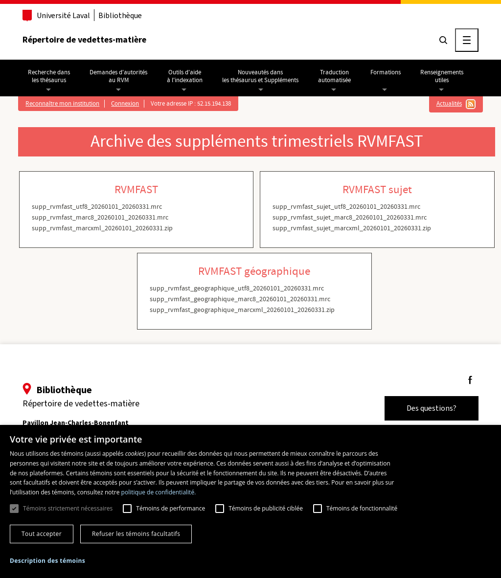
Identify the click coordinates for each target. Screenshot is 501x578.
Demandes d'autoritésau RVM (118, 76)
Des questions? (431, 408)
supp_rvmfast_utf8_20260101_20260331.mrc (97, 207)
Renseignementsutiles (441, 76)
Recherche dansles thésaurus (49, 76)
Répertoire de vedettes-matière (84, 39)
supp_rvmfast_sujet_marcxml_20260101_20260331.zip (352, 228)
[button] (47, 561)
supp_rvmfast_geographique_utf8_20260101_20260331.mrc (237, 288)
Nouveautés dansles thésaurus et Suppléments (260, 76)
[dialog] (250, 501)
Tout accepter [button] (42, 534)
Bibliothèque (120, 15)
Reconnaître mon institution (62, 104)
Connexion (125, 104)
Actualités (449, 104)
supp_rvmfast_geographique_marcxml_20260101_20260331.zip (242, 310)
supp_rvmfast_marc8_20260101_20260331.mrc (100, 218)
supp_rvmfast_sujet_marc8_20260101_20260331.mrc (350, 218)
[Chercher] (443, 40)
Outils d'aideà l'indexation (185, 76)
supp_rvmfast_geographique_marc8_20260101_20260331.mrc (240, 299)
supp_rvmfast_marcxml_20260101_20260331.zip (102, 228)
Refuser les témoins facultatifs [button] (136, 534)
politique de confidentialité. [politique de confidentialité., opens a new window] (158, 492)
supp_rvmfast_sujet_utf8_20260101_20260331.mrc (346, 207)
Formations (385, 72)
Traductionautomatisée (334, 76)
